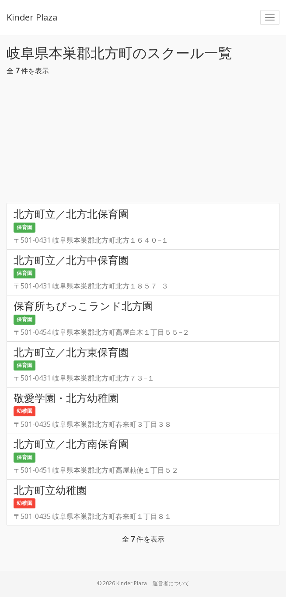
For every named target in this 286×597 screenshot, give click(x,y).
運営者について (171, 583)
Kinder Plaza (32, 17)
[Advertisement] (143, 142)
